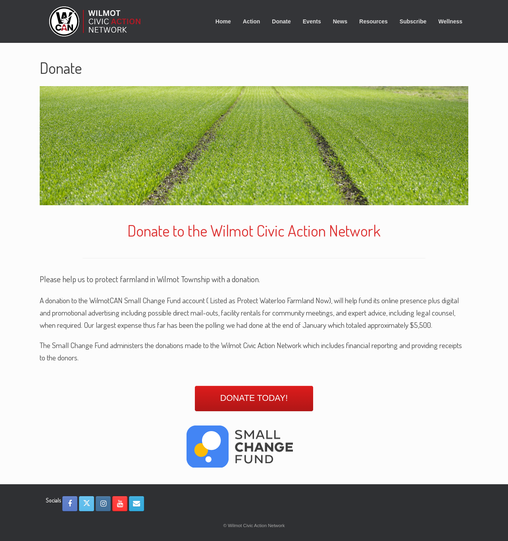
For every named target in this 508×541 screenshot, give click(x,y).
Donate (281, 21)
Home (223, 21)
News (340, 21)
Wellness (450, 21)
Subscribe (413, 21)
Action (251, 21)
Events (312, 21)
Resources (373, 21)
